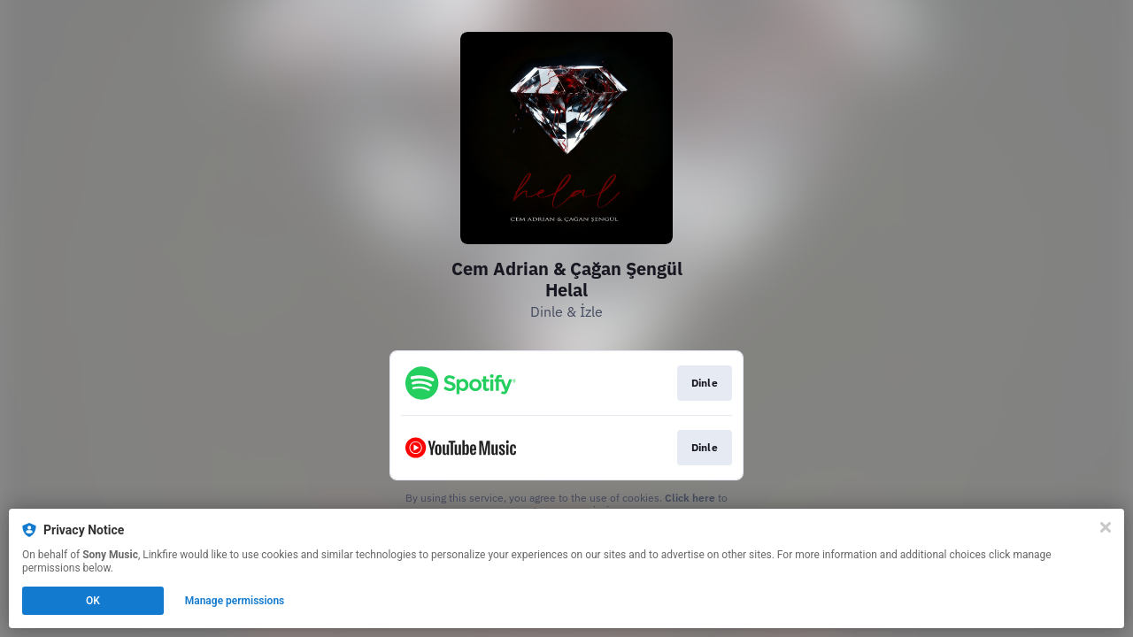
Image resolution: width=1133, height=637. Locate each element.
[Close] (1105, 527)
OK (93, 601)
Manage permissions (235, 601)
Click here (690, 497)
